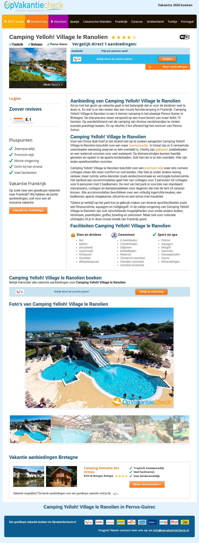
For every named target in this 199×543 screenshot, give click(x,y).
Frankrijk (121, 21)
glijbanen (161, 149)
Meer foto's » (53, 84)
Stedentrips (37, 21)
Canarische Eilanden (97, 21)
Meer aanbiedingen (175, 66)
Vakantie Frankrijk (28, 210)
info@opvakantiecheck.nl (171, 530)
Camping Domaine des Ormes (101, 470)
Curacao (137, 21)
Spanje (74, 21)
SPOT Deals (14, 21)
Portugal (187, 21)
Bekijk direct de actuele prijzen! (114, 58)
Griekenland (155, 21)
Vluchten (58, 21)
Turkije (172, 21)
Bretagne (36, 44)
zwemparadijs (138, 145)
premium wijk (154, 168)
